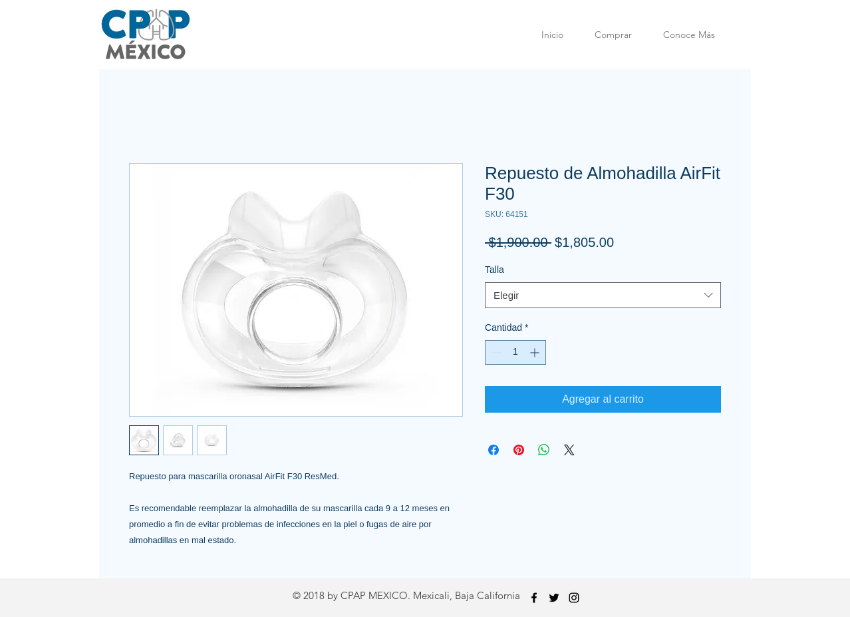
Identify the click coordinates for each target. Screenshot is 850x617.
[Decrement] (495, 352)
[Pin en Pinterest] (519, 450)
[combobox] (603, 295)
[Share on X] (569, 450)
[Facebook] (534, 597)
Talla (494, 269)
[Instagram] (574, 597)
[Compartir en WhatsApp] (544, 450)
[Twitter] (554, 597)
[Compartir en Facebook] (493, 450)
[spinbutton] (515, 352)
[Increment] (535, 352)
